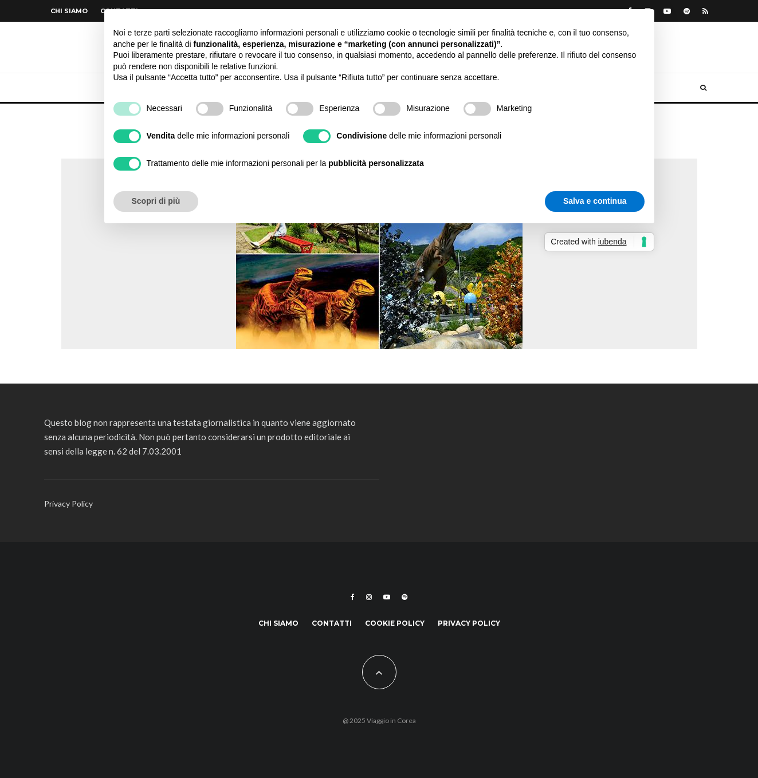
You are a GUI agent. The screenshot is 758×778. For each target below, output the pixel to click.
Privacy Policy (68, 503)
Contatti (332, 623)
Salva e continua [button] (594, 201)
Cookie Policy (395, 623)
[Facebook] (352, 597)
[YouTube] (667, 11)
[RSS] (705, 11)
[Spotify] (686, 11)
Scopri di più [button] (156, 201)
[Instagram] (369, 597)
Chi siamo (69, 11)
